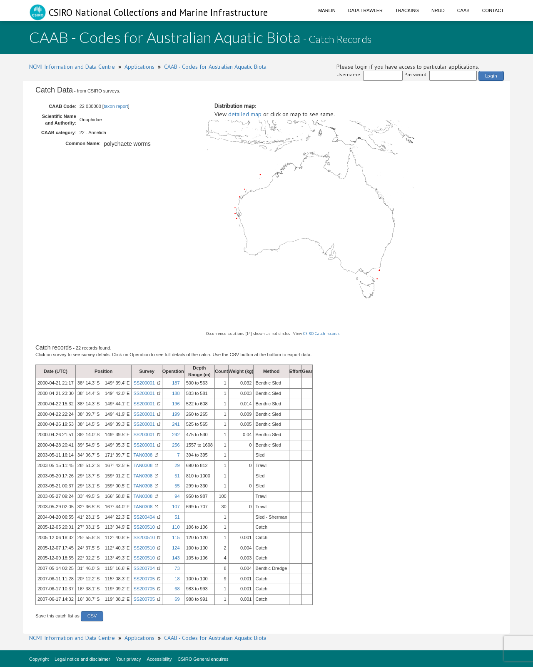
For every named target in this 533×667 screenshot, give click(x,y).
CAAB (463, 10)
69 (176, 599)
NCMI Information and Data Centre (72, 66)
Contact (493, 10)
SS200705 (143, 578)
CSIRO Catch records (321, 333)
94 (176, 496)
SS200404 (143, 517)
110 (175, 527)
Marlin (327, 10)
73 (176, 568)
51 (176, 475)
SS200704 (143, 568)
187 (175, 382)
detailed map (245, 114)
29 (176, 465)
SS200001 (143, 382)
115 (175, 537)
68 (176, 588)
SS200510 (143, 527)
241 (175, 424)
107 (175, 506)
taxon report (116, 106)
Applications (139, 66)
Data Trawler (365, 10)
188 (175, 393)
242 (175, 434)
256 (175, 444)
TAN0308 (142, 454)
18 (176, 578)
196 (175, 403)
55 (176, 485)
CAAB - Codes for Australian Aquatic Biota (215, 66)
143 (175, 557)
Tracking (407, 10)
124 (175, 547)
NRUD (438, 10)
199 (175, 414)
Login (491, 75)
